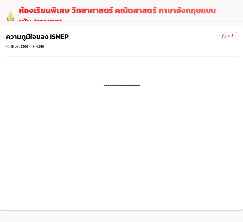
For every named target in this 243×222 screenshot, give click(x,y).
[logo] (114, 16)
